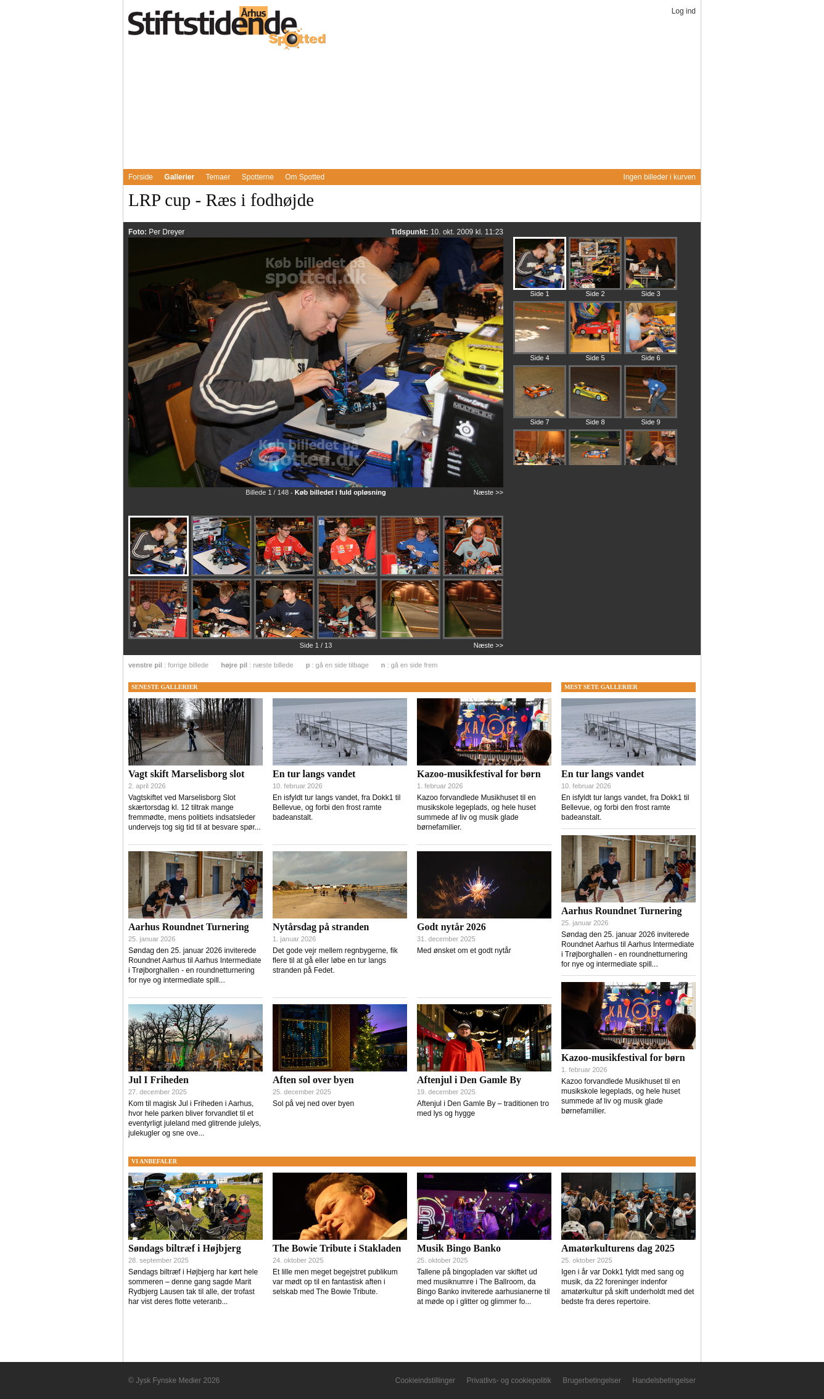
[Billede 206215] (650, 269)
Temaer (217, 177)
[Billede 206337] (595, 461)
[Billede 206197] (411, 637)
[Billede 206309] (650, 397)
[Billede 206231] (539, 333)
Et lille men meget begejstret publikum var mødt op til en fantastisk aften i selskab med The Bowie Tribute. (335, 1282)
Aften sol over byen (313, 1080)
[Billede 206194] (285, 637)
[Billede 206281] (539, 397)
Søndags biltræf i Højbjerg (184, 1248)
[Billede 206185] (222, 574)
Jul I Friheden (158, 1080)
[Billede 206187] (285, 574)
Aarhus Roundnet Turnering (188, 927)
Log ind (684, 11)
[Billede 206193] (222, 637)
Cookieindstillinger (425, 1380)
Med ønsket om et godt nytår (464, 950)
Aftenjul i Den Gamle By (469, 1080)
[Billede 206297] (595, 397)
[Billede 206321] (539, 461)
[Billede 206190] (473, 573)
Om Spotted (304, 177)
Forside (140, 177)
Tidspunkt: (410, 232)
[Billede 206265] (650, 333)
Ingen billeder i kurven (660, 177)
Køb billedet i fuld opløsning (340, 492)
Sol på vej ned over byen (313, 1103)
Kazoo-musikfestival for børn (479, 774)
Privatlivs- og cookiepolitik (508, 1380)
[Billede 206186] (348, 574)
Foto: (138, 232)
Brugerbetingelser (591, 1380)
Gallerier (179, 177)
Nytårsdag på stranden (321, 927)
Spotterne (258, 177)
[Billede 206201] (595, 269)
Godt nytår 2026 (451, 927)
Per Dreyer (166, 232)
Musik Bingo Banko (459, 1248)
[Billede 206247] (595, 333)
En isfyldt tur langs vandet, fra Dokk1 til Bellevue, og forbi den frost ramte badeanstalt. (336, 807)
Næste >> (488, 492)
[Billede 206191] (159, 637)
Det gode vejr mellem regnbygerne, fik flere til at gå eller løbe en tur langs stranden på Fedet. (335, 960)
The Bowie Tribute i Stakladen (337, 1248)
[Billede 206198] (473, 636)
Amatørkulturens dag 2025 (618, 1248)
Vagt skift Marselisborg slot (186, 774)
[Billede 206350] (650, 461)
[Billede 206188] (411, 574)
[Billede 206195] (348, 637)
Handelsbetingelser (664, 1380)
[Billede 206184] (159, 574)
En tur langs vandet (314, 774)
